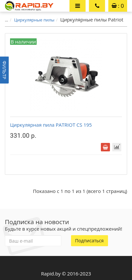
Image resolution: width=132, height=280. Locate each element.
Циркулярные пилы (34, 20)
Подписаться (89, 240)
